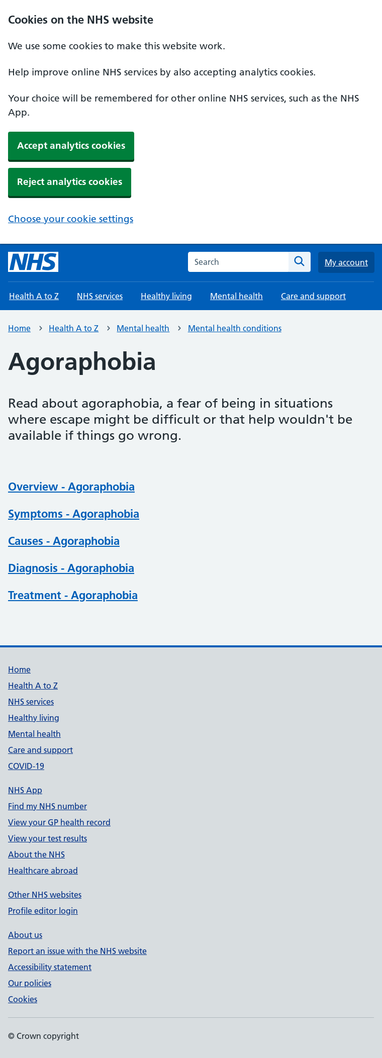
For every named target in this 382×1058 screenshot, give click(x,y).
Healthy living (166, 296)
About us (25, 935)
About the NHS (36, 854)
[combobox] (238, 262)
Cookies (22, 999)
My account (346, 262)
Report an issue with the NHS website (77, 951)
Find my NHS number (47, 806)
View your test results (47, 838)
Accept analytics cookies (71, 145)
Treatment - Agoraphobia (73, 595)
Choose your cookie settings (70, 219)
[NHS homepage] (33, 262)
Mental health (236, 296)
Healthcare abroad (43, 870)
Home (19, 328)
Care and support (313, 296)
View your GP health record (59, 822)
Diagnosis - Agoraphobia (71, 568)
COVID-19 (26, 766)
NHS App (25, 790)
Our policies (29, 983)
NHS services (100, 296)
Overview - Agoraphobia (71, 486)
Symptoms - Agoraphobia (73, 514)
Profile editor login (43, 911)
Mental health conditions (234, 328)
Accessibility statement (49, 967)
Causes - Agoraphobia (64, 541)
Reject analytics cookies (69, 181)
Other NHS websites (44, 895)
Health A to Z (34, 296)
